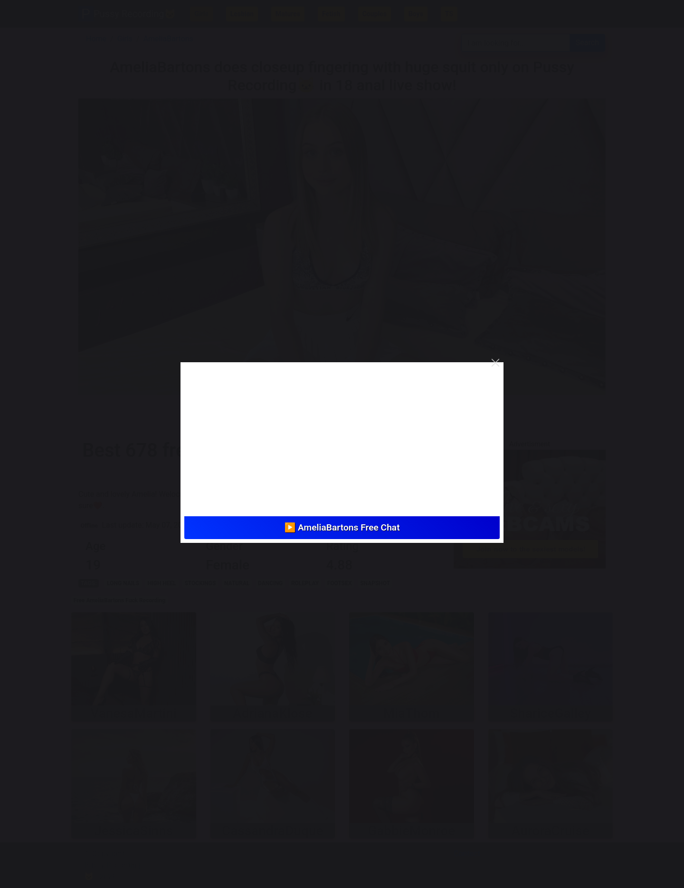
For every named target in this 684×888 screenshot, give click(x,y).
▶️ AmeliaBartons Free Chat (341, 527)
